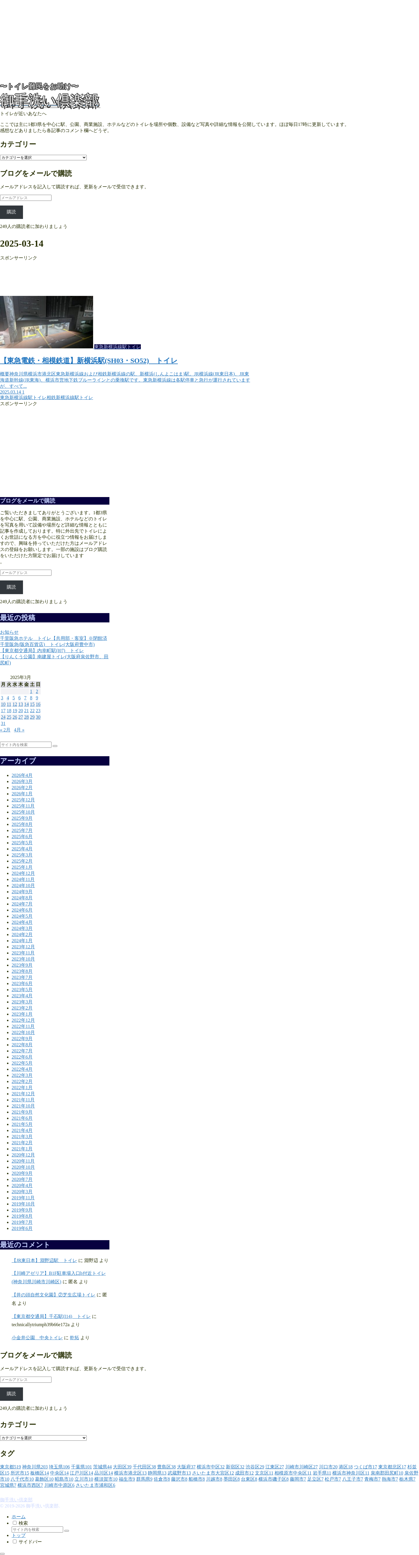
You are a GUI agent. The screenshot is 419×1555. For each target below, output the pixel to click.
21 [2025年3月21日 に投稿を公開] (26, 710)
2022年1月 (22, 1087)
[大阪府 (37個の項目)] (186, 1466)
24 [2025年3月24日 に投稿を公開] (3, 717)
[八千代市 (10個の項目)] (22, 1479)
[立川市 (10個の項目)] (83, 1479)
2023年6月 (22, 983)
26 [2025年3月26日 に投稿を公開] (15, 717)
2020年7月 (22, 1179)
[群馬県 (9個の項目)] (144, 1479)
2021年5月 (22, 1124)
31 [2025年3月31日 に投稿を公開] (3, 723)
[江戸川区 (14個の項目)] (81, 1472)
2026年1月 (22, 793)
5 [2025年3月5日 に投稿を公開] (14, 697)
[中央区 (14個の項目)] (59, 1472)
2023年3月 (22, 1001)
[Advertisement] (174, 41)
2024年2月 (22, 934)
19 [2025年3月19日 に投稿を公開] (15, 710)
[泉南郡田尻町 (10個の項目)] (387, 1472)
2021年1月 (22, 1148)
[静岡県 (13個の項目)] (157, 1472)
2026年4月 (22, 775)
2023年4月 (22, 995)
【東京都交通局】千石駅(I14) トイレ (51, 1316)
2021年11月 (23, 1099)
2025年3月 (22, 854)
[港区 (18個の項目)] (346, 1466)
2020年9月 (22, 1173)
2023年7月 (22, 977)
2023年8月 (22, 971)
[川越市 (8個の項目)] (214, 1479)
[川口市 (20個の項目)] (328, 1466)
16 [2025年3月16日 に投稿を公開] (38, 704)
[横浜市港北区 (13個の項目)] (130, 1472)
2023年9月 (22, 965)
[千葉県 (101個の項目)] (81, 1466)
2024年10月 (23, 885)
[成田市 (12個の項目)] (244, 1472)
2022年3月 (22, 1075)
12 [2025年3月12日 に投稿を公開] (15, 704)
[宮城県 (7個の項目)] (8, 1485)
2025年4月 (22, 848)
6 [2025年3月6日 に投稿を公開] (19, 697)
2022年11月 (23, 1026)
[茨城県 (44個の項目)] (102, 1466)
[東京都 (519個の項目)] (10, 1466)
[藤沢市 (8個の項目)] (179, 1479)
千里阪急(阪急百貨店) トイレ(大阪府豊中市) (47, 644)
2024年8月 (22, 897)
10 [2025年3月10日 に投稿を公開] (3, 704)
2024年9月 (22, 891)
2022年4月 (22, 1069)
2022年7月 (22, 1050)
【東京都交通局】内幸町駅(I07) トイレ (42, 650)
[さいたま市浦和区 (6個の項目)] (95, 1485)
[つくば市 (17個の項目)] (365, 1466)
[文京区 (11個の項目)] (264, 1472)
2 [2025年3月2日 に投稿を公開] (37, 691)
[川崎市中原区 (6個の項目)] (59, 1485)
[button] (55, 746)
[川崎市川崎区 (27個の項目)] (301, 1466)
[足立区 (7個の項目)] (315, 1479)
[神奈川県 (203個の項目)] (35, 1466)
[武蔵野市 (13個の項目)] (179, 1472)
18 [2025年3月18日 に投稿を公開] (9, 710)
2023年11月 (23, 952)
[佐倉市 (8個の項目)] (162, 1479)
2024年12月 (23, 873)
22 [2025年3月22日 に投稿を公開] (32, 710)
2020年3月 (22, 1191)
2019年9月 (22, 1210)
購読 (11, 211)
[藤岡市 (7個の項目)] (298, 1479)
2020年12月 (23, 1154)
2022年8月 (22, 1044)
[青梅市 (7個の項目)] (372, 1479)
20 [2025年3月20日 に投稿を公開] (20, 710)
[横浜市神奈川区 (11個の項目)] (350, 1472)
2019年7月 (22, 1222)
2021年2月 (22, 1142)
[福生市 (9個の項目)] (127, 1479)
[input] (26, 745)
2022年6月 (22, 1056)
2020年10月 (23, 1167)
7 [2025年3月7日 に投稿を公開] (25, 697)
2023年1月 (22, 1014)
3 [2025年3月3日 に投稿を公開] (2, 697)
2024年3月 (22, 928)
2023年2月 (22, 1007)
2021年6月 (22, 1118)
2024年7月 (22, 903)
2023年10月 (23, 958)
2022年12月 (23, 1020)
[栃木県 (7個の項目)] (407, 1479)
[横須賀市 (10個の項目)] (106, 1479)
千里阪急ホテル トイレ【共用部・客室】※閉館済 (53, 638)
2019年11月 (23, 1197)
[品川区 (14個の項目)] (103, 1472)
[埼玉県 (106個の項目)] (59, 1466)
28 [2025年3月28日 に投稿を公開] (26, 717)
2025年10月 (23, 812)
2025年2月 (22, 861)
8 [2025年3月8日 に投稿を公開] (31, 697)
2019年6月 (22, 1228)
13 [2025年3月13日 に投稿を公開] (20, 704)
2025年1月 (22, 867)
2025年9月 (22, 818)
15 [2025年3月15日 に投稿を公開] (32, 704)
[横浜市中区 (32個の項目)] (211, 1466)
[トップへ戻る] (2, 1554)
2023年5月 (22, 989)
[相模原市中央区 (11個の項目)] (292, 1472)
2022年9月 (22, 1038)
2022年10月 (23, 1032)
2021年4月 (22, 1130)
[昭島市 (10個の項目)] (64, 1479)
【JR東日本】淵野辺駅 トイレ (44, 1260)
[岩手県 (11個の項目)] (322, 1472)
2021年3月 (22, 1136)
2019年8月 (22, 1216)
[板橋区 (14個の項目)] (39, 1472)
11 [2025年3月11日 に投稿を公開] (9, 704)
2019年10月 (23, 1203)
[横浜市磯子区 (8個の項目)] (273, 1479)
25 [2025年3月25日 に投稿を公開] (9, 717)
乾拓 (74, 1337)
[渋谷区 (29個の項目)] (255, 1466)
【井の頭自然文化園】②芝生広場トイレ (53, 1294)
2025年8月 (22, 824)
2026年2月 (22, 787)
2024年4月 (22, 922)
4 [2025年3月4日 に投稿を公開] (8, 697)
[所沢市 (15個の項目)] (19, 1472)
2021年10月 (23, 1105)
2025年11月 (23, 805)
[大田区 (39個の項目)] (122, 1466)
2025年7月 (22, 830)
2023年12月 (23, 946)
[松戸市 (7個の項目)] (333, 1479)
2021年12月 (23, 1093)
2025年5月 (22, 842)
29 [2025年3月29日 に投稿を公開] (32, 717)
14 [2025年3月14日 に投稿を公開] (26, 704)
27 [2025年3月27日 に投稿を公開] (20, 717)
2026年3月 (22, 781)
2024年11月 (23, 879)
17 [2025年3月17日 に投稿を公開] (3, 710)
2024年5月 (22, 916)
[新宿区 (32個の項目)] (235, 1466)
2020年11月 (23, 1161)
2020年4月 (22, 1185)
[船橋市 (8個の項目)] (197, 1479)
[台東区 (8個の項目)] (249, 1479)
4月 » (19, 729)
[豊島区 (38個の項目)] (166, 1466)
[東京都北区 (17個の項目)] (392, 1466)
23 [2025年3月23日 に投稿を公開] (38, 710)
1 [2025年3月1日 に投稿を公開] (31, 691)
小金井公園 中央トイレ (37, 1337)
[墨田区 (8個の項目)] (231, 1479)
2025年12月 (23, 799)
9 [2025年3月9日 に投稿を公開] (37, 697)
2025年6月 (22, 836)
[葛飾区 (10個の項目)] (44, 1479)
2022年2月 (22, 1081)
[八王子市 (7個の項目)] (352, 1479)
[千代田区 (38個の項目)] (144, 1466)
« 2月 (5, 729)
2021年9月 (22, 1112)
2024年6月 (22, 910)
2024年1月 (22, 940)
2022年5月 (22, 1063)
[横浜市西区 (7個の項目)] (30, 1485)
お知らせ (9, 632)
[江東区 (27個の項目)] (274, 1466)
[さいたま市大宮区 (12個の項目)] (213, 1472)
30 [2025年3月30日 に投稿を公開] (38, 717)
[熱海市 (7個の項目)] (390, 1479)
